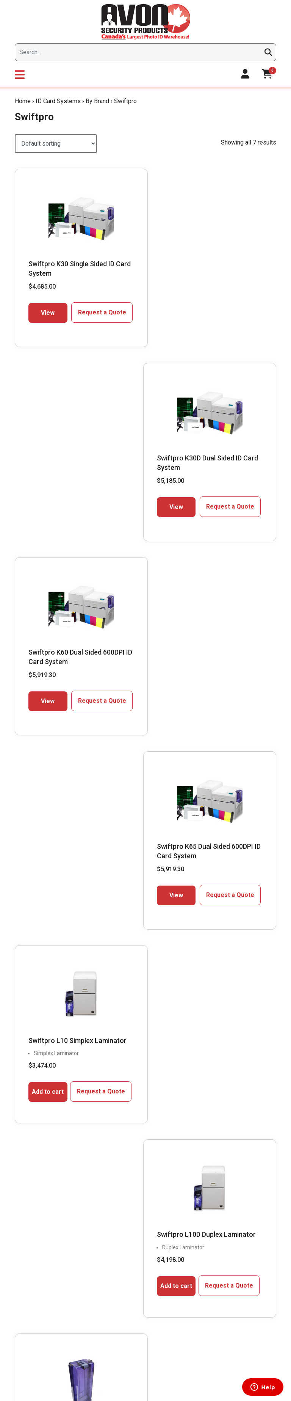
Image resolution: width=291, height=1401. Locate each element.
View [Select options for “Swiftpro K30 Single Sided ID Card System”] (46, 307)
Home (23, 101)
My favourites (208, 1223)
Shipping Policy (210, 1255)
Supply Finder (121, 1223)
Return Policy (208, 1271)
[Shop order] (56, 143)
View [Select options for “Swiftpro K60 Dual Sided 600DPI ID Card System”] (46, 502)
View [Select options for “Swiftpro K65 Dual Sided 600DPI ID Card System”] (182, 502)
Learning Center (124, 1271)
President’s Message (42, 1208)
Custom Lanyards (126, 1287)
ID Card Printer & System (134, 1303)
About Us (29, 1223)
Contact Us (31, 1271)
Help (197, 1287)
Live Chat (44, 1036)
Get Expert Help (123, 1239)
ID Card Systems (58, 101)
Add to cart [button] (46, 698)
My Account (206, 1208)
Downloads (31, 1255)
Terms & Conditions (215, 1303)
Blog (23, 1239)
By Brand (97, 101)
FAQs (111, 1255)
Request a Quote (96, 307)
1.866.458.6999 (66, 1019)
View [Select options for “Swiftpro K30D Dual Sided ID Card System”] (182, 307)
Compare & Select (126, 1208)
